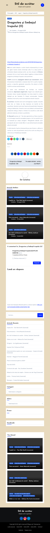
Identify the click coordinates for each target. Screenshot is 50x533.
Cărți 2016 (33, 527)
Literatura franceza (28, 495)
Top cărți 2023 (11, 364)
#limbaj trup (37, 32)
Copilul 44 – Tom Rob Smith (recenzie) (21, 200)
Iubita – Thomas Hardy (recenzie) (16, 376)
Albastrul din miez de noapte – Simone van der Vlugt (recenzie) (25, 372)
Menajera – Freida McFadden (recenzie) (18, 380)
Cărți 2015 (26, 527)
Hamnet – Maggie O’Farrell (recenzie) (17, 356)
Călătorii (21, 530)
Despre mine (28, 530)
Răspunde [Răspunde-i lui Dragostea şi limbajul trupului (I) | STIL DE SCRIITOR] (37, 263)
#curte (10, 32)
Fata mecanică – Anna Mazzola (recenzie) (22, 217)
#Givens (31, 32)
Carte (9, 18)
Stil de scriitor (25, 4)
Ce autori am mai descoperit (22, 493)
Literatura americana (20, 229)
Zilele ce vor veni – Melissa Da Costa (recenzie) (20, 339)
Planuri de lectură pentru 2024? (16, 360)
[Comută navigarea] (7, 5)
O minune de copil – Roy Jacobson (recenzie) (19, 368)
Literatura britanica (19, 197)
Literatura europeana (33, 197)
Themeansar (36, 524)
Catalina (14, 30)
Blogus (29, 524)
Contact (40, 527)
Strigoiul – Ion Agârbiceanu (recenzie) (17, 343)
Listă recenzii (11, 527)
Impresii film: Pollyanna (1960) (15, 347)
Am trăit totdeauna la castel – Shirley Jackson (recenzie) (23, 335)
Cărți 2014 (19, 527)
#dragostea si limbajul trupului (20, 32)
